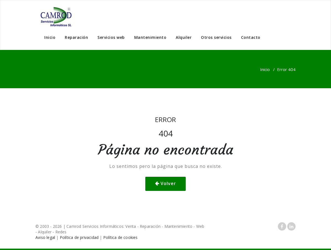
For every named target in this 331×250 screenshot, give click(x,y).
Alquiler (184, 37)
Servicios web (111, 37)
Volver (168, 183)
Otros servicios (216, 37)
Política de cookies (120, 237)
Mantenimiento (150, 37)
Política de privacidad (79, 237)
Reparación (76, 37)
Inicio (49, 37)
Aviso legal (45, 237)
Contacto (250, 37)
